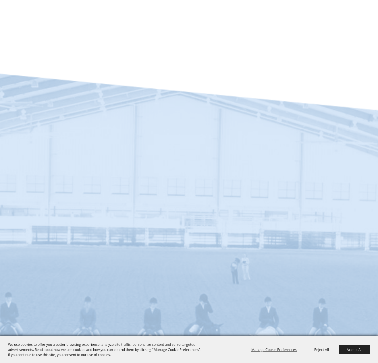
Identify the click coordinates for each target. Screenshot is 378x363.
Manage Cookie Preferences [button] (274, 349)
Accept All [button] (354, 349)
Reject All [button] (321, 349)
